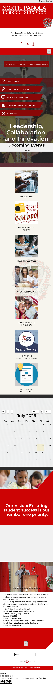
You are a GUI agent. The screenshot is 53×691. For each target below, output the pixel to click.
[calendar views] (48, 412)
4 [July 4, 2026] (50, 424)
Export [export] (35, 412)
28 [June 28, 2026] (7, 424)
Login (41, 1)
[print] (41, 412)
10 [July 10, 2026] (43, 431)
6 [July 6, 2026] (14, 431)
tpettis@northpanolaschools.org (21, 611)
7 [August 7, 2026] (43, 459)
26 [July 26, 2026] (7, 452)
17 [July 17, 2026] (43, 438)
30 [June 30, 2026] (21, 424)
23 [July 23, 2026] (36, 445)
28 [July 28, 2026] (21, 452)
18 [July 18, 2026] (50, 438)
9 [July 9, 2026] (36, 431)
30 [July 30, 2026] (36, 452)
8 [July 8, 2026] (29, 431)
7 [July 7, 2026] (22, 431)
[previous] (8, 412)
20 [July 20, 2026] (14, 445)
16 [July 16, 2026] (36, 438)
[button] (4, 577)
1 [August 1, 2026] (50, 452)
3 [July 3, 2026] (43, 424)
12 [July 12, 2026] (7, 438)
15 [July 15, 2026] (29, 438)
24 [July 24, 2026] (43, 445)
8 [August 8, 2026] (50, 459)
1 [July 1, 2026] (29, 424)
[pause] (26, 590)
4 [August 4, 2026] (22, 459)
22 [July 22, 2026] (29, 445)
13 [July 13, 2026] (14, 438)
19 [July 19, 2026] (7, 445)
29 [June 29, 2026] (14, 424)
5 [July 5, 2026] (7, 431)
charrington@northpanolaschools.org (23, 623)
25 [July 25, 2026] (50, 445)
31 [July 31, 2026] (43, 452)
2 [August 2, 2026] (7, 459)
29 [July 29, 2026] (29, 452)
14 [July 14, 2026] (21, 438)
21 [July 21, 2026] (21, 445)
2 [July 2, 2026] (36, 424)
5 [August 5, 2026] (29, 459)
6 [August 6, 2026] (36, 459)
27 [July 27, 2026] (14, 452)
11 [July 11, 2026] (50, 431)
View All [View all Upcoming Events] (26, 150)
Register (49, 1)
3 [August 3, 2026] (14, 459)
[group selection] (4, 412)
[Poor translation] (8, 682)
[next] (12, 412)
